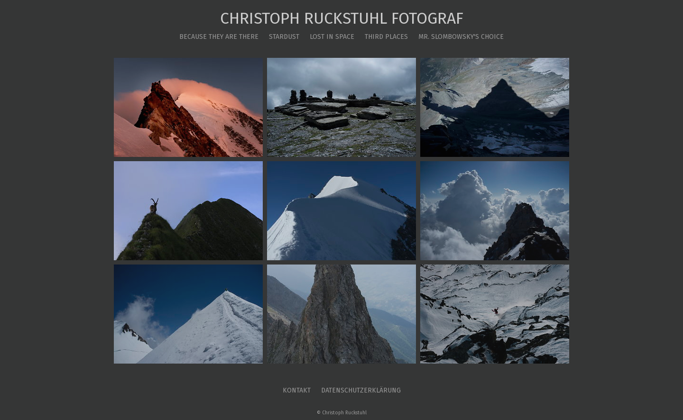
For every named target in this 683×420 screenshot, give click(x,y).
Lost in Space (332, 37)
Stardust (284, 37)
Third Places (386, 37)
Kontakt (297, 390)
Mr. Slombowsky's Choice (461, 37)
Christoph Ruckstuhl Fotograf (341, 18)
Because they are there (218, 37)
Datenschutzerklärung (361, 390)
